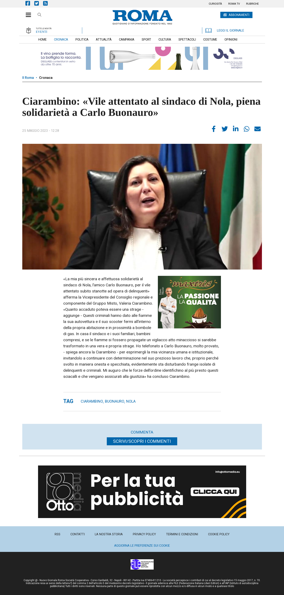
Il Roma (28, 78)
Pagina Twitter (38, 3)
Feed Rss (47, 3)
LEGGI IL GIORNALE (224, 30)
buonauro (114, 401)
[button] (26, 13)
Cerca (39, 15)
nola (131, 401)
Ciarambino (92, 401)
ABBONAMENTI (239, 15)
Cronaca (46, 78)
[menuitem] (215, 4)
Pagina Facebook (29, 3)
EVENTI (41, 31)
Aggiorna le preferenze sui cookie (142, 545)
